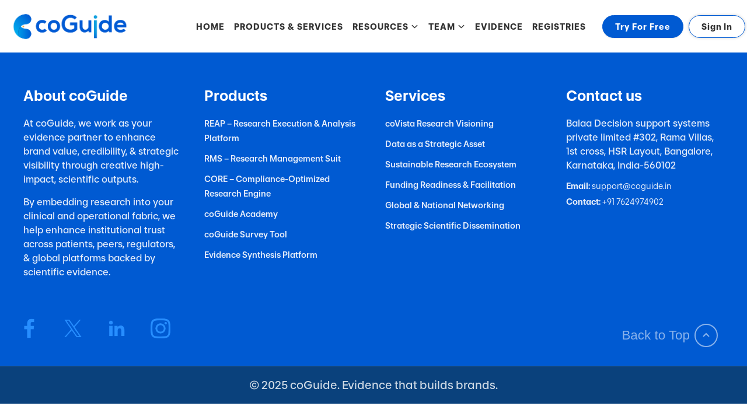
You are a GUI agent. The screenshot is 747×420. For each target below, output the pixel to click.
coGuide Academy (241, 214)
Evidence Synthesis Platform (260, 255)
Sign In (716, 27)
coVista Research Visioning (439, 123)
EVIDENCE (499, 27)
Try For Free (643, 27)
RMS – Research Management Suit (272, 158)
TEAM (447, 27)
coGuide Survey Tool (245, 234)
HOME (210, 27)
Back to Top (670, 335)
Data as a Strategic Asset (435, 144)
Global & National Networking (444, 205)
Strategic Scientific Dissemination (453, 225)
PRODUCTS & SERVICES (288, 27)
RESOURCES (385, 27)
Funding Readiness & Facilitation (450, 185)
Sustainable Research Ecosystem (450, 164)
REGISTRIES (559, 27)
